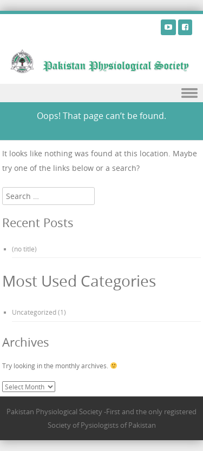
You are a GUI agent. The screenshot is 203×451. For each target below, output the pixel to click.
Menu (101, 93)
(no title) (24, 248)
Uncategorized (34, 312)
